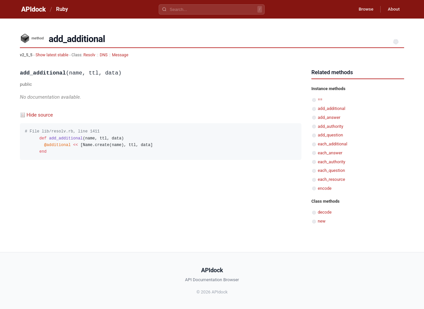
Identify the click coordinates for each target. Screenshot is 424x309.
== (320, 99)
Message (120, 55)
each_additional (332, 143)
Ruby (62, 9)
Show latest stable (52, 55)
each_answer (330, 152)
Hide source (39, 115)
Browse (362, 9)
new (321, 221)
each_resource (331, 179)
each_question (331, 170)
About (392, 9)
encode (325, 188)
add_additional (331, 108)
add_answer (329, 117)
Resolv (89, 55)
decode (325, 212)
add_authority (330, 126)
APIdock (33, 9)
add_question (330, 134)
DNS (104, 55)
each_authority (331, 161)
